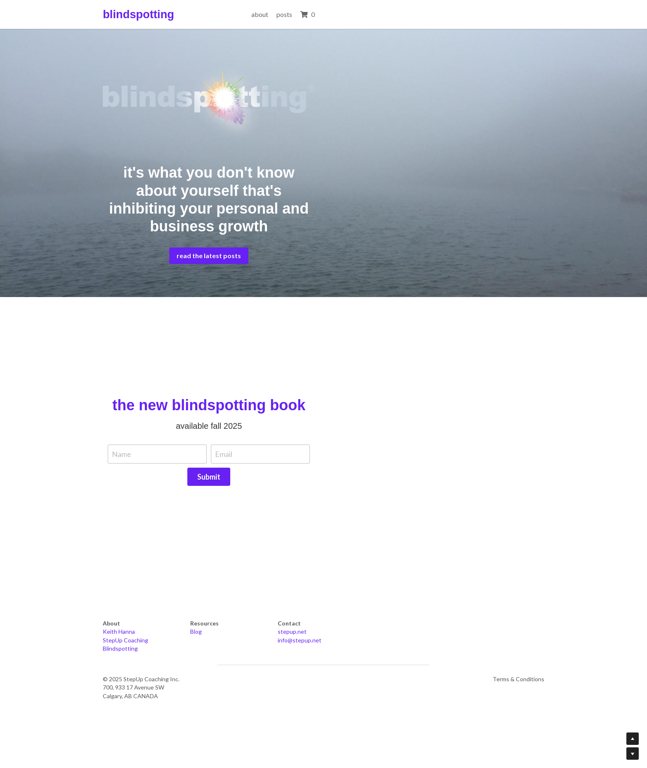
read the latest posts (323, 315)
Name (212, 513)
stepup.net (417, 671)
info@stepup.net (425, 680)
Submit (426, 513)
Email (315, 513)
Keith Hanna (120, 671)
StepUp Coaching (126, 680)
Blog (259, 671)
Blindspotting (121, 688)
